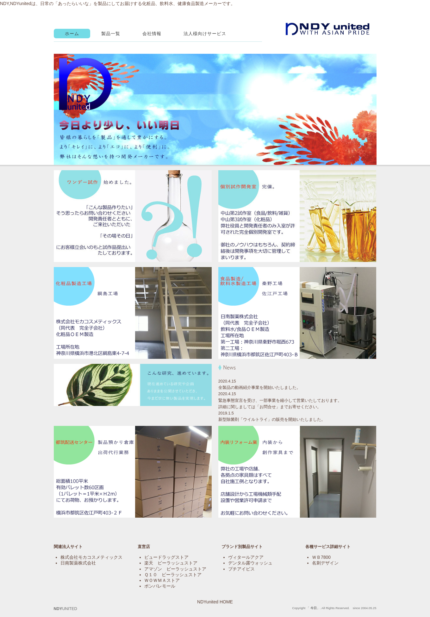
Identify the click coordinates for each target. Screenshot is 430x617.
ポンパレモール (159, 586)
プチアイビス (241, 568)
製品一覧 (110, 33)
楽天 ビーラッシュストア (170, 562)
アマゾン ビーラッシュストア (175, 568)
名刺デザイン (325, 562)
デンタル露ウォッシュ (250, 562)
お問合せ (267, 407)
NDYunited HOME (215, 601)
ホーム (72, 33)
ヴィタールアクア (246, 557)
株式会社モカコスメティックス (91, 557)
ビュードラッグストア (166, 557)
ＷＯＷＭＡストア (162, 580)
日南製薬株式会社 (78, 562)
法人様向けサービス (205, 33)
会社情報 (151, 33)
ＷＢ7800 (321, 557)
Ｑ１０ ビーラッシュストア (173, 574)
